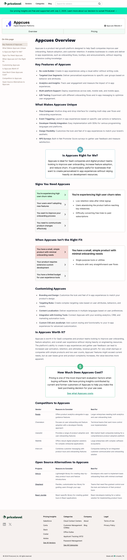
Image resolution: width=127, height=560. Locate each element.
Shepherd (39, 484)
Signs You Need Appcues (12, 55)
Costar (45, 534)
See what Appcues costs (80, 393)
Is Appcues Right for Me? (12, 52)
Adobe (45, 538)
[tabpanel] (96, 205)
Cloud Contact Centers (73, 521)
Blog (50, 4)
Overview (33, 31)
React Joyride (40, 495)
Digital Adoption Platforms (24, 26)
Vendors (28, 4)
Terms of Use (109, 521)
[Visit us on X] (10, 524)
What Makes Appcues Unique (14, 48)
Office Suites (69, 532)
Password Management (73, 541)
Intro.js (38, 473)
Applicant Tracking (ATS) (73, 536)
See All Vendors (49, 543)
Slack (45, 530)
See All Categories (71, 545)
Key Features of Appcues (12, 44)
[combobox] (79, 4)
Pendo (37, 414)
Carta (45, 525)
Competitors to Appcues (12, 78)
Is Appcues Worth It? (10, 69)
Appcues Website (114, 26)
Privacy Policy (109, 525)
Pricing (94, 31)
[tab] (51, 195)
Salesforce (47, 521)
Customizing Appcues (11, 65)
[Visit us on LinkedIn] (4, 524)
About (86, 521)
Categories (40, 4)
